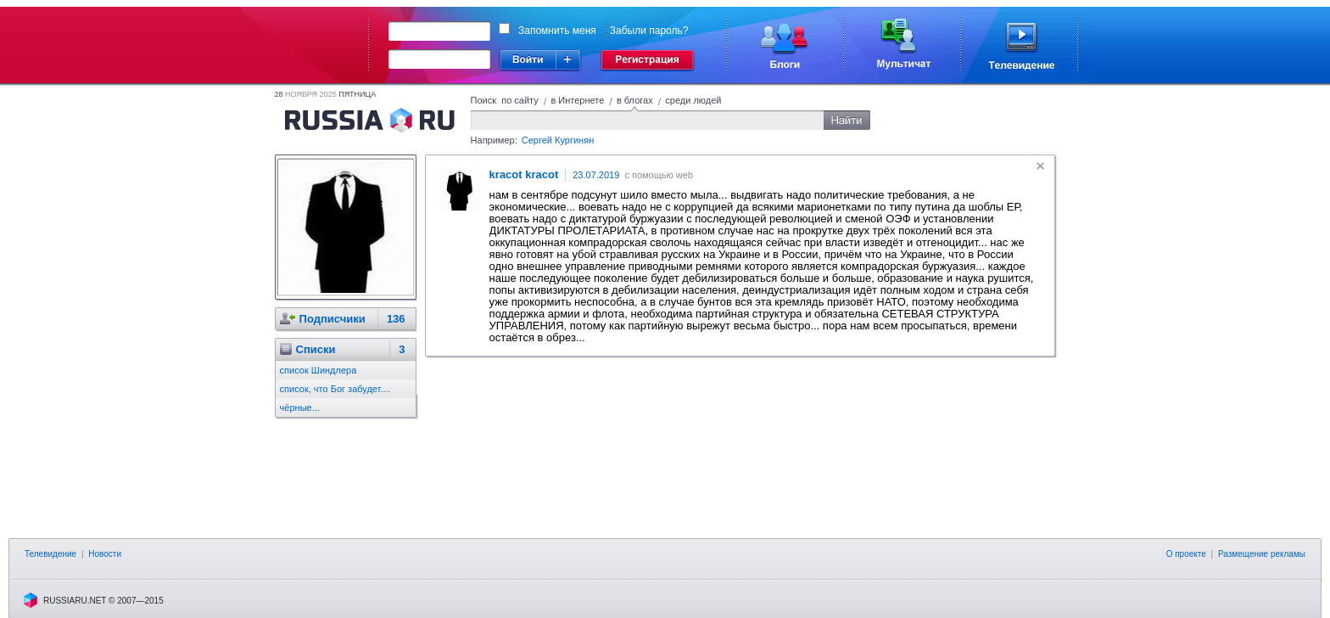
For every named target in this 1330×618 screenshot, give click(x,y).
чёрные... (300, 407)
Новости (104, 554)
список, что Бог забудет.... (335, 389)
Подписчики (332, 318)
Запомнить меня (557, 31)
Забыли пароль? (649, 31)
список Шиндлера (318, 370)
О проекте (1186, 554)
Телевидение (50, 554)
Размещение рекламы (1261, 554)
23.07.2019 (596, 175)
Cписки (316, 349)
